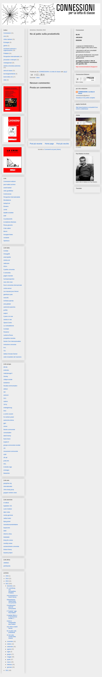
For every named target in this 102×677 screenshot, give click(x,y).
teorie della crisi (8, 77)
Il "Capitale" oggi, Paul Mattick (12, 611)
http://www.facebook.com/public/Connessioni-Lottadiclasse (87, 108)
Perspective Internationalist (11, 56)
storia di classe (8, 70)
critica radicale (8, 39)
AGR (5, 454)
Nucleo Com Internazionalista (12, 341)
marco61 (6, 297)
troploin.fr (6, 442)
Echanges (6, 42)
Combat (6, 251)
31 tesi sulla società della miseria (11, 636)
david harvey (7, 435)
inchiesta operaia (8, 301)
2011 (7, 670)
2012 (7, 583)
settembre (10, 646)
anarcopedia (7, 257)
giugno (9, 654)
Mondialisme (7, 200)
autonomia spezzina (9, 307)
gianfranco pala (8, 294)
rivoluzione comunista (10, 344)
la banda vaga (8, 467)
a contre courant (8, 414)
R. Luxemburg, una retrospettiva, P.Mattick (11, 590)
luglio (9, 651)
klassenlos (7, 473)
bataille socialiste (8, 212)
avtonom (6, 395)
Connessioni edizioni (10, 181)
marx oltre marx (8, 282)
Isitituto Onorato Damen (10, 354)
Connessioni (7, 33)
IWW (5, 531)
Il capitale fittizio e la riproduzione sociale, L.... (12, 617)
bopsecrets (7, 528)
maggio (9, 657)
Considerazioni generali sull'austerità (11, 607)
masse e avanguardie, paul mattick (11, 622)
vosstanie (6, 237)
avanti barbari (8, 187)
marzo (9, 662)
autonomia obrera (9, 420)
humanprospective (9, 279)
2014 (7, 578)
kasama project (8, 552)
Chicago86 (7, 254)
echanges (6, 470)
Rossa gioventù (8, 225)
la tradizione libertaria (10, 222)
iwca (5, 411)
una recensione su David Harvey (12, 596)
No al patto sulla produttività (11, 631)
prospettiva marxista (9, 338)
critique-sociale (8, 379)
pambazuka (7, 566)
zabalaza (6, 563)
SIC (5, 392)
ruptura (6, 401)
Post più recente (36, 144)
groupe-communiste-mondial (12, 445)
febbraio (9, 664)
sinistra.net (7, 260)
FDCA (5, 266)
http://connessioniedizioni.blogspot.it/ (86, 67)
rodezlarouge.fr (8, 373)
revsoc (5, 426)
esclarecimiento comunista (11, 546)
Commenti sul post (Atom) (52, 149)
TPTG (5, 404)
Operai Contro (8, 322)
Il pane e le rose (8, 316)
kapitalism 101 (8, 506)
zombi (5, 209)
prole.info (6, 461)
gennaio (9, 667)
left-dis (5, 367)
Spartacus (6, 241)
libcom (5, 231)
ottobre (9, 644)
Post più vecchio (62, 144)
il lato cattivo (7, 228)
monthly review (8, 543)
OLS (5, 398)
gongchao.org (8, 483)
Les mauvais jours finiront (11, 291)
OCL (5, 464)
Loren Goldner (8, 509)
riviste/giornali (8, 63)
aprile (9, 659)
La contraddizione (9, 326)
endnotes (6, 370)
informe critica (8, 534)
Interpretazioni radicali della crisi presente (11, 601)
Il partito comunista (9, 269)
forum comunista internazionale (13, 285)
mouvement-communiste (11, 451)
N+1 (5, 347)
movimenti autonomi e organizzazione (10, 49)
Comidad (6, 329)
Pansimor (6, 332)
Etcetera (6, 206)
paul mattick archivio (9, 184)
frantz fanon (7, 439)
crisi (5, 36)
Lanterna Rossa (8, 335)
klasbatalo (6, 537)
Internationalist (8, 486)
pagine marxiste (8, 276)
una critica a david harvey (12, 627)
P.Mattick (6, 53)
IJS (4, 448)
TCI (5, 351)
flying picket (7, 521)
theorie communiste (9, 429)
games (5, 45)
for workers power (9, 417)
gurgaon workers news (10, 492)
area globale (7, 304)
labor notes (7, 512)
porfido (6, 310)
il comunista (7, 273)
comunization (7, 432)
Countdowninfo (8, 219)
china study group (9, 489)
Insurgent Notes (8, 234)
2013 (7, 581)
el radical (6, 502)
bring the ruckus (8, 540)
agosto (9, 649)
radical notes (7, 518)
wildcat (6, 389)
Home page (49, 144)
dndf (5, 216)
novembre (10, 641)
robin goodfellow (8, 191)
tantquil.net (7, 203)
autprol (6, 313)
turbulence (7, 382)
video (38, 77)
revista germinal (8, 515)
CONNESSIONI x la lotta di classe (86, 92)
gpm (5, 423)
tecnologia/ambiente (9, 74)
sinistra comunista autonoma (12, 66)
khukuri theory (8, 549)
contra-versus (8, 288)
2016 (7, 576)
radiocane (6, 263)
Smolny (6, 376)
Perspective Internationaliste (12, 197)
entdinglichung (8, 407)
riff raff (5, 457)
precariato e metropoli (10, 59)
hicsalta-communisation (10, 386)
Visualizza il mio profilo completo (85, 98)
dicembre (10, 586)
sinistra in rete (8, 319)
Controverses (7, 194)
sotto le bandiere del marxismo (12, 357)
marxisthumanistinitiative (11, 524)
